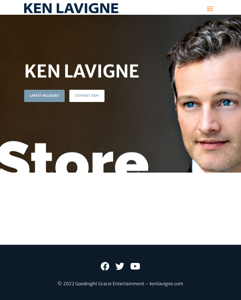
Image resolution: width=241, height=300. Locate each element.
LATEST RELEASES (44, 96)
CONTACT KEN (87, 96)
